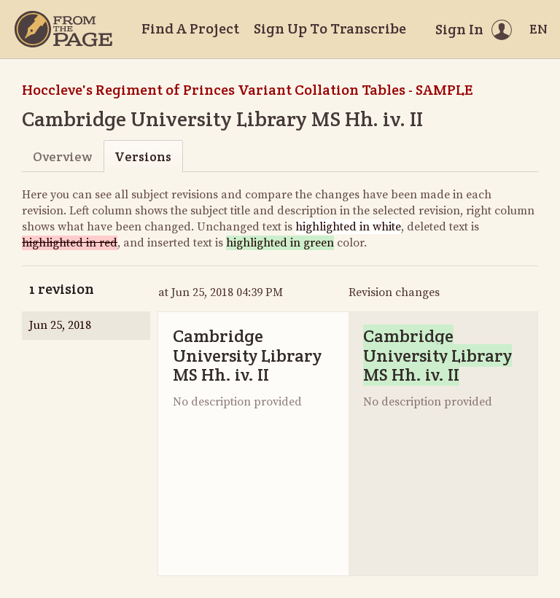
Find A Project (190, 28)
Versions (142, 156)
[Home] (63, 29)
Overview (62, 156)
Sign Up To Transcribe (330, 28)
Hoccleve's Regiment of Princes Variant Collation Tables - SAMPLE (247, 89)
